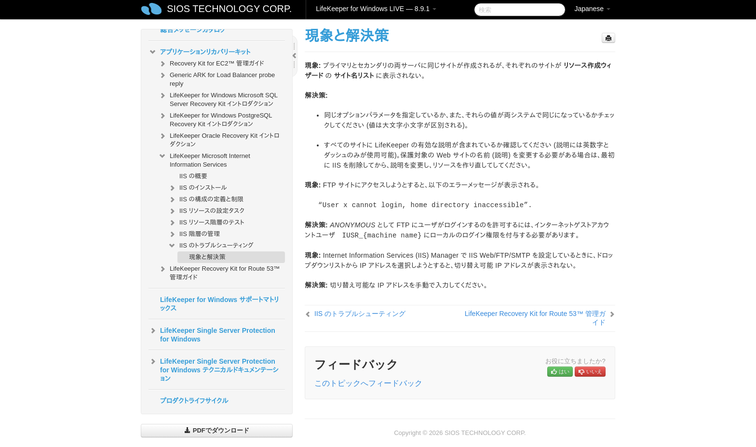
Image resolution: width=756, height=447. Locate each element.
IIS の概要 (193, 176)
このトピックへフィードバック (368, 383)
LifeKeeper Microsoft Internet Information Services (204, 159)
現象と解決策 (207, 257)
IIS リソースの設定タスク (206, 211)
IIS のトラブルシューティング (211, 245)
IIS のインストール (197, 188)
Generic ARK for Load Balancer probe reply (216, 78)
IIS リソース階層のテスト (206, 222)
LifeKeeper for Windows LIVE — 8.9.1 (376, 9)
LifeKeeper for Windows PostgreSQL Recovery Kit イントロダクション (215, 119)
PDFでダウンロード (216, 430)
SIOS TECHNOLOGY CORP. (229, 8)
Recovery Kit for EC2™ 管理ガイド (211, 63)
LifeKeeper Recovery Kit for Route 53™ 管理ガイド (219, 272)
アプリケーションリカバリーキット (199, 52)
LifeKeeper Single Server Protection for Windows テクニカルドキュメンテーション (213, 368)
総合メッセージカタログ (193, 30)
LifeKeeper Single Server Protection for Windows (211, 334)
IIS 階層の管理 (194, 234)
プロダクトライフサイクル (194, 401)
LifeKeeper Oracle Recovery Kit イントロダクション (218, 139)
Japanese (592, 9)
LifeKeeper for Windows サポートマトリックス (219, 304)
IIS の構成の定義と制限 (205, 199)
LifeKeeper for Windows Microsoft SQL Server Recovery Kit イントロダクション (218, 98)
